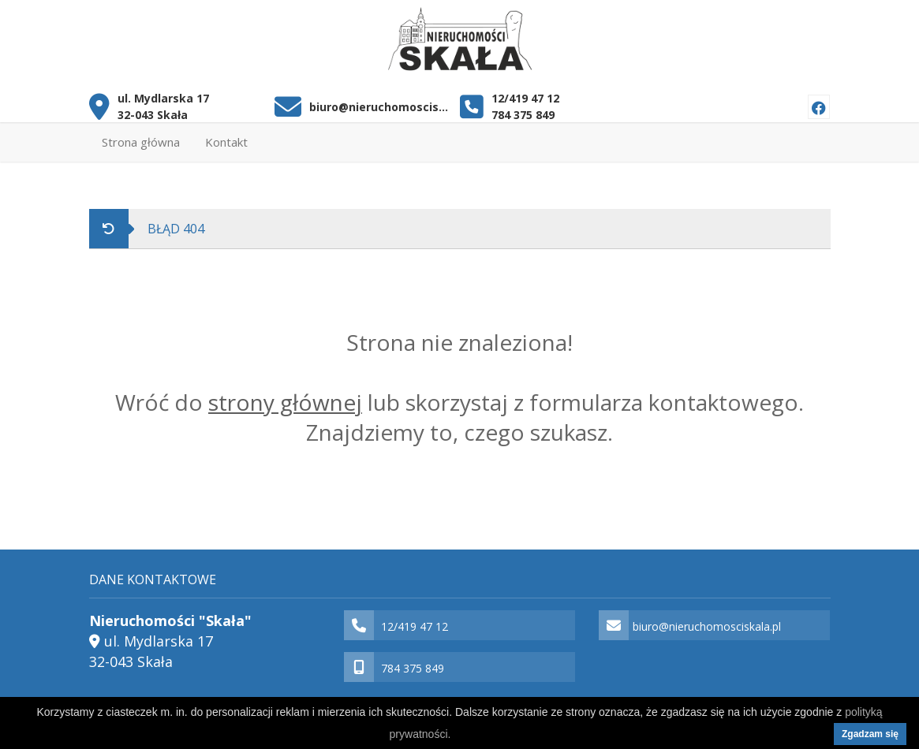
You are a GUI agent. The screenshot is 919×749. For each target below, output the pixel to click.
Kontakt (226, 142)
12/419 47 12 (525, 98)
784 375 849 (523, 114)
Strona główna (141, 142)
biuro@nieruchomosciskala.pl (378, 106)
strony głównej (285, 402)
